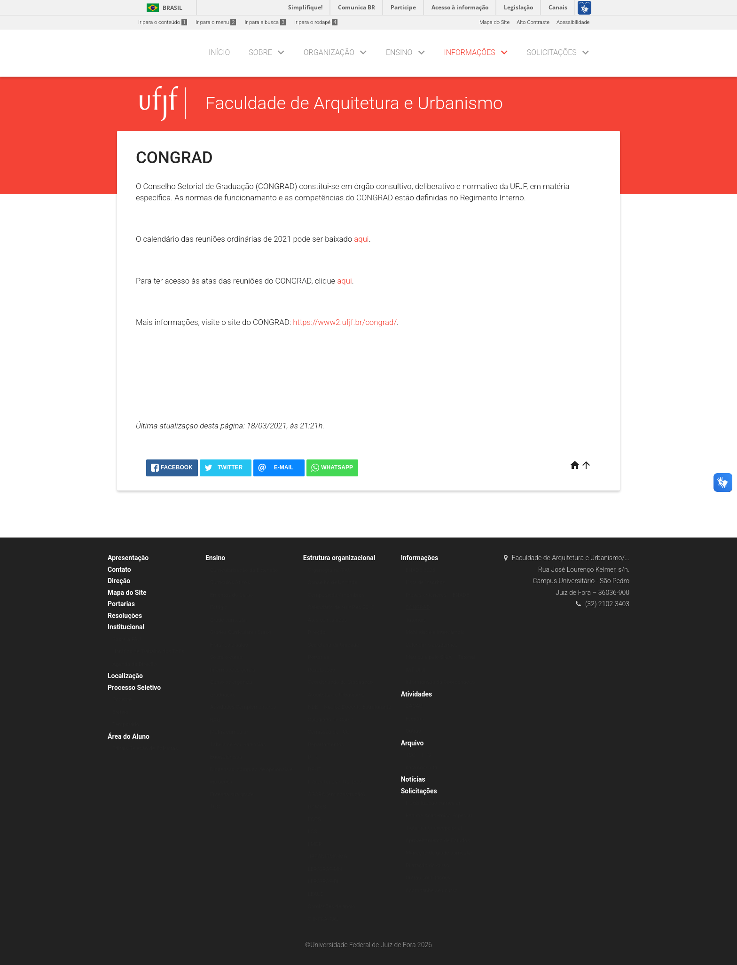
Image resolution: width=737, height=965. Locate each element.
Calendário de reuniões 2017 (341, 607)
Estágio (218, 607)
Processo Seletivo (134, 687)
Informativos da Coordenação (440, 682)
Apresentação (128, 558)
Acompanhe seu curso (432, 890)
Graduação (222, 695)
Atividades (416, 694)
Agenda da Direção (134, 664)
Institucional (126, 627)
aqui (361, 239)
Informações (469, 52)
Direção (119, 581)
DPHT (314, 770)
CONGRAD (418, 607)
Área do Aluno (128, 736)
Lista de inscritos (426, 582)
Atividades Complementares (243, 707)
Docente (122, 699)
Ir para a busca (265, 22)
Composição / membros (336, 595)
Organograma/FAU (329, 570)
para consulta (422, 768)
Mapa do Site (494, 22)
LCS (312, 832)
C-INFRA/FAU (323, 919)
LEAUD (316, 894)
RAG (215, 720)
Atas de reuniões (327, 620)
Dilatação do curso (427, 865)
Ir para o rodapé (315, 22)
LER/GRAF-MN (325, 869)
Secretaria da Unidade (333, 645)
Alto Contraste (533, 22)
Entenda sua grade (231, 794)
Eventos (415, 719)
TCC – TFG (418, 755)
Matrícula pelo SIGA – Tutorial (441, 657)
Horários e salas (229, 645)
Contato (119, 569)
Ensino (399, 52)
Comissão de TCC (329, 732)
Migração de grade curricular (439, 853)
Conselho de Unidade (332, 582)
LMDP (315, 844)
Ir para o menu (216, 22)
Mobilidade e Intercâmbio (435, 632)
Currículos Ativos (230, 582)
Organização (329, 52)
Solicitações (552, 52)
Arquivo (412, 743)
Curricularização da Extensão (244, 570)
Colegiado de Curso (330, 720)
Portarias (121, 604)
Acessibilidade (573, 22)
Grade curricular (228, 620)
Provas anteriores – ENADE (437, 595)
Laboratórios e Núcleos (335, 782)
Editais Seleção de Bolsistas (145, 748)
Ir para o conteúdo (162, 22)
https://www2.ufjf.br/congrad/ (345, 322)
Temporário (125, 724)
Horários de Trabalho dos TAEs (148, 652)
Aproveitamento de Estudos (438, 841)
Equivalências (226, 757)
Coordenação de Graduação (340, 682)
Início (219, 52)
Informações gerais (232, 670)
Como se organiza (231, 682)
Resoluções (125, 615)
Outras (413, 731)
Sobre (260, 52)
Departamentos (326, 745)
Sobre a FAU (126, 639)
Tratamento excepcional (434, 828)
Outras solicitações (428, 878)
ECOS (314, 819)
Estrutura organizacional (339, 558)
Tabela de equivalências (238, 745)
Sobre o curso (226, 657)
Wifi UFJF (416, 670)
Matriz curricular (229, 732)
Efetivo (120, 712)
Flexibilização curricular (433, 803)
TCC (215, 807)
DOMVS (317, 807)
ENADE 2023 (420, 570)
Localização (125, 676)
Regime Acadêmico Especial (439, 816)
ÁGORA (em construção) (336, 794)
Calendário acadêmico (432, 645)
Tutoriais (416, 620)
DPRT (314, 757)
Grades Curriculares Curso (240, 632)
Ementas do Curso (231, 595)
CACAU (414, 706)
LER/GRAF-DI (323, 881)
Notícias (413, 779)
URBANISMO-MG (327, 857)
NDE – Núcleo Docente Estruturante (349, 707)
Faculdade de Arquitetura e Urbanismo (354, 103)
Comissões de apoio (331, 906)
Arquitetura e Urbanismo (336, 695)
